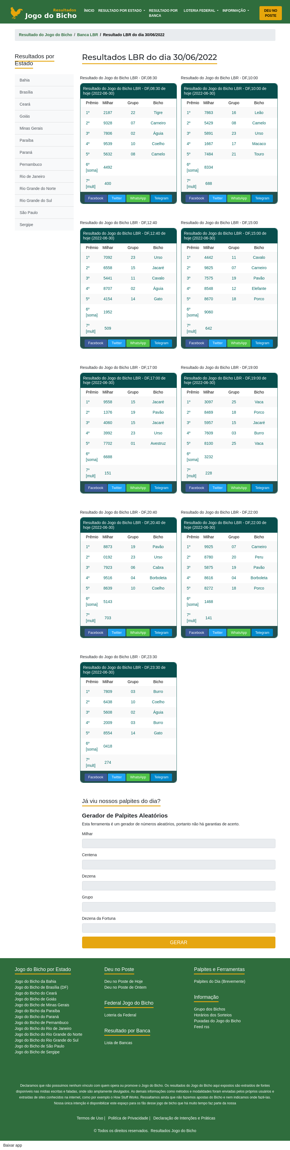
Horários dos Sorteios (213, 1015)
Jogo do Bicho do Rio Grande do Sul (46, 1040)
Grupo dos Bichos (209, 1009)
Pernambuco (31, 164)
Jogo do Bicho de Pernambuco (41, 1022)
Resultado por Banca (163, 13)
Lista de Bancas (118, 1042)
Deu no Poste (270, 13)
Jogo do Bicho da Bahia (35, 981)
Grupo (87, 897)
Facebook (95, 198)
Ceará (25, 104)
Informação (234, 11)
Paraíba (26, 140)
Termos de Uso (90, 1118)
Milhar (87, 834)
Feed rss (201, 1027)
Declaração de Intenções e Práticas (184, 1118)
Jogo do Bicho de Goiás (36, 999)
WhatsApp (138, 198)
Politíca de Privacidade (128, 1118)
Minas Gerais (31, 128)
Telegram (161, 198)
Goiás (25, 116)
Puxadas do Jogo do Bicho (217, 1021)
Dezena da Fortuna (99, 918)
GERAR (178, 942)
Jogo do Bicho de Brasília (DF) (41, 987)
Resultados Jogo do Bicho (173, 1130)
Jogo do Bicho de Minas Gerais (42, 1005)
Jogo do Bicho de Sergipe (37, 1052)
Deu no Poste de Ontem (125, 987)
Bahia (25, 80)
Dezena (89, 876)
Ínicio (90, 10)
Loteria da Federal (120, 1015)
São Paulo (29, 212)
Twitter (117, 198)
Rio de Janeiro (32, 176)
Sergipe (26, 224)
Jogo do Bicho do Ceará (36, 993)
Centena (89, 855)
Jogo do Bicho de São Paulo (39, 1046)
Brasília (26, 92)
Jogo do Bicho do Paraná (37, 1016)
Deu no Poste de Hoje (123, 981)
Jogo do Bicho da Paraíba (37, 1011)
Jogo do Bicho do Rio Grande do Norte (48, 1034)
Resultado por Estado (120, 11)
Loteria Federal (200, 11)
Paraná (26, 152)
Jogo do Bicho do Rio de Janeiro (43, 1028)
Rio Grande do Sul (36, 200)
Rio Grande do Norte (38, 188)
